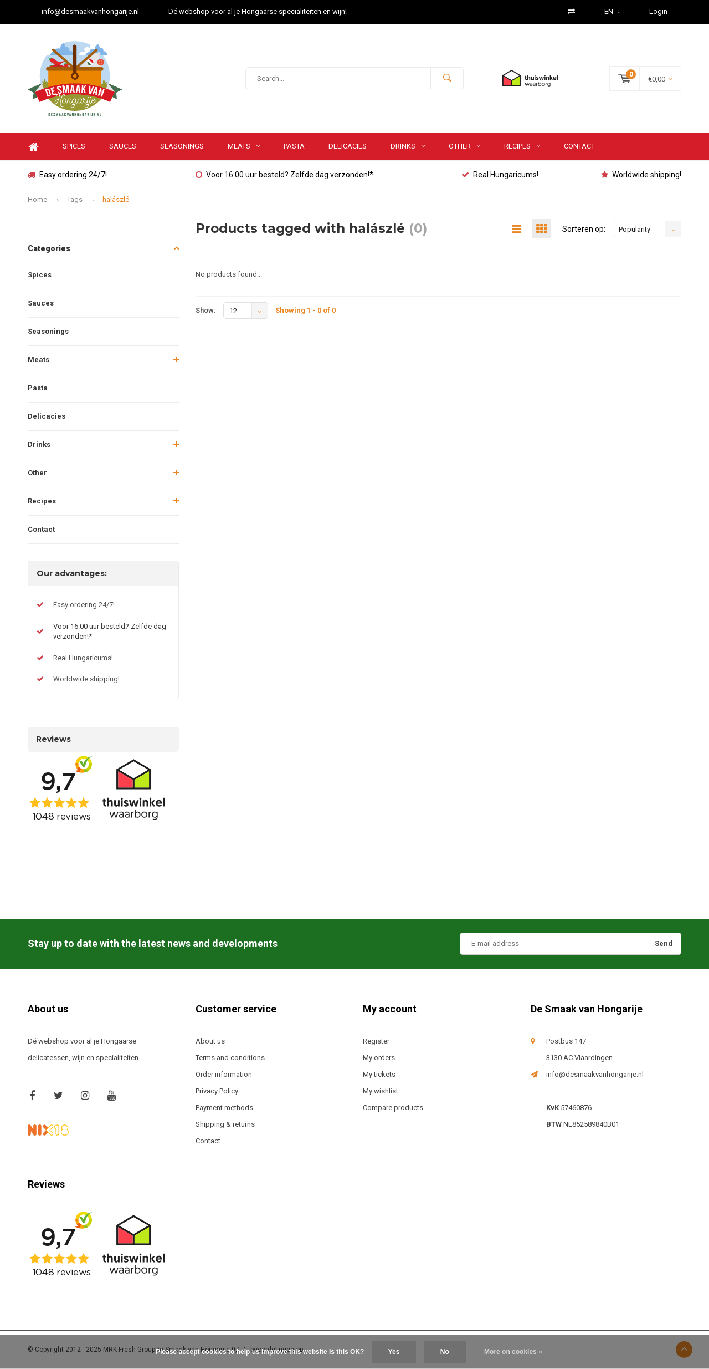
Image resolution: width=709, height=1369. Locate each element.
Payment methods (224, 1107)
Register (376, 1041)
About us (210, 1041)
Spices (74, 146)
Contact (579, 146)
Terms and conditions (230, 1058)
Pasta (294, 146)
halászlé (115, 199)
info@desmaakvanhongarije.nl (90, 11)
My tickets (379, 1074)
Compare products (393, 1107)
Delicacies (347, 146)
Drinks (408, 146)
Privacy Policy (217, 1091)
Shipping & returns (225, 1124)
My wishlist (380, 1091)
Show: (206, 310)
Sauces (122, 146)
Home (33, 146)
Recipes (522, 146)
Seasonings (182, 146)
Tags (75, 199)
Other (464, 146)
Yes (394, 1352)
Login (658, 11)
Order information (224, 1074)
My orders (379, 1058)
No (444, 1352)
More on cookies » (513, 1352)
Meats (244, 146)
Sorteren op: (583, 229)
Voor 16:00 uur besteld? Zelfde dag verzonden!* (284, 174)
